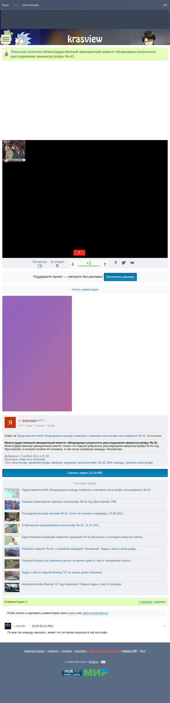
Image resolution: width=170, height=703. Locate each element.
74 (39, 265)
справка (66, 651)
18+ (165, 5)
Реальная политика (26, 52)
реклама (80, 651)
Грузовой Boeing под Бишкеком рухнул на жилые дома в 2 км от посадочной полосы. (77, 560)
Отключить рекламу (120, 276)
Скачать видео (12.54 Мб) (85, 472)
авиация (56, 462)
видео (29, 425)
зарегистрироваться (95, 613)
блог (143, 651)
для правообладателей (104, 651)
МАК (109, 462)
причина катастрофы (139, 462)
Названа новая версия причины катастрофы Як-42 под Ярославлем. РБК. (69, 501)
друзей (51, 425)
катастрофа (19, 462)
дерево (160, 602)
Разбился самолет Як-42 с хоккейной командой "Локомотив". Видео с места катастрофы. (79, 548)
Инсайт (19, 626)
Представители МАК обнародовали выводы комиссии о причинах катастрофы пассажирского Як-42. (82, 435)
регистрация (31, 5)
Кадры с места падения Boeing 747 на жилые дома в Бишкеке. (62, 572)
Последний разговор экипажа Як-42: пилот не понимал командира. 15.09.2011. (73, 513)
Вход (5, 5)
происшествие (87, 462)
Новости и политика (32, 459)
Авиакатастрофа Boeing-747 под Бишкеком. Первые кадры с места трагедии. (72, 584)
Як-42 (101, 462)
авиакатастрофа (39, 462)
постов (40, 425)
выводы (119, 462)
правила (53, 651)
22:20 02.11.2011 (42, 626)
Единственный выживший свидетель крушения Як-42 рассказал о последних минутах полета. (82, 537)
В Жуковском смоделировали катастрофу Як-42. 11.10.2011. (61, 525)
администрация (34, 651)
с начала (145, 602)
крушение (70, 462)
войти (72, 613)
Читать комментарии (85, 289)
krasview (27, 421)
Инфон (93, 661)
